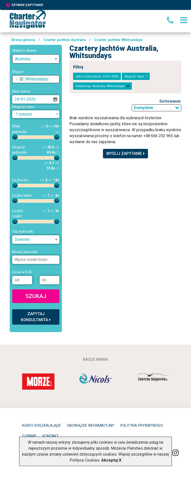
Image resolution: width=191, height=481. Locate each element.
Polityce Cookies (84, 460)
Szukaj (35, 296)
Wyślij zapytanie (125, 153)
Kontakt (51, 436)
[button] (17, 79)
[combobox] (35, 58)
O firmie (29, 436)
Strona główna (23, 40)
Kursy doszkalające (41, 425)
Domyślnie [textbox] (143, 107)
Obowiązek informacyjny (90, 425)
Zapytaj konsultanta (36, 316)
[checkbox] (22, 79)
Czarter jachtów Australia (65, 40)
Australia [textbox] (22, 59)
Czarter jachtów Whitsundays (118, 40)
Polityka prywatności (141, 425)
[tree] (35, 79)
